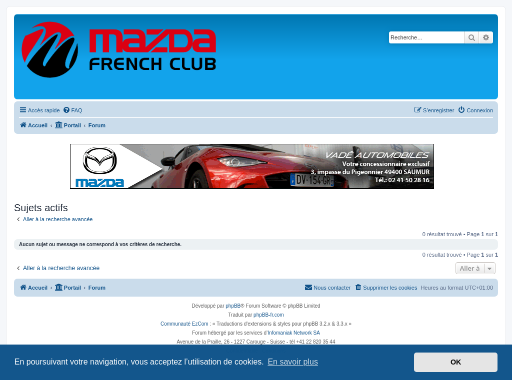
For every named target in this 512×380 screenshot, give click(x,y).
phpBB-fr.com (269, 315)
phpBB (233, 306)
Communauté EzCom (184, 324)
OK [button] (456, 362)
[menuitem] (72, 110)
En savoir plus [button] (293, 362)
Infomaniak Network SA (294, 333)
